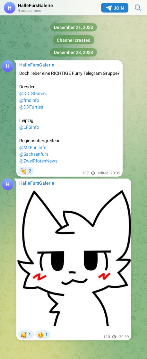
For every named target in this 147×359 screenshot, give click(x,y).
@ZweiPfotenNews (38, 160)
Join (115, 8)
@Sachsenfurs (33, 154)
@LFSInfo (29, 127)
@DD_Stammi (33, 93)
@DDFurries (31, 106)
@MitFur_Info (33, 147)
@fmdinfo (29, 100)
